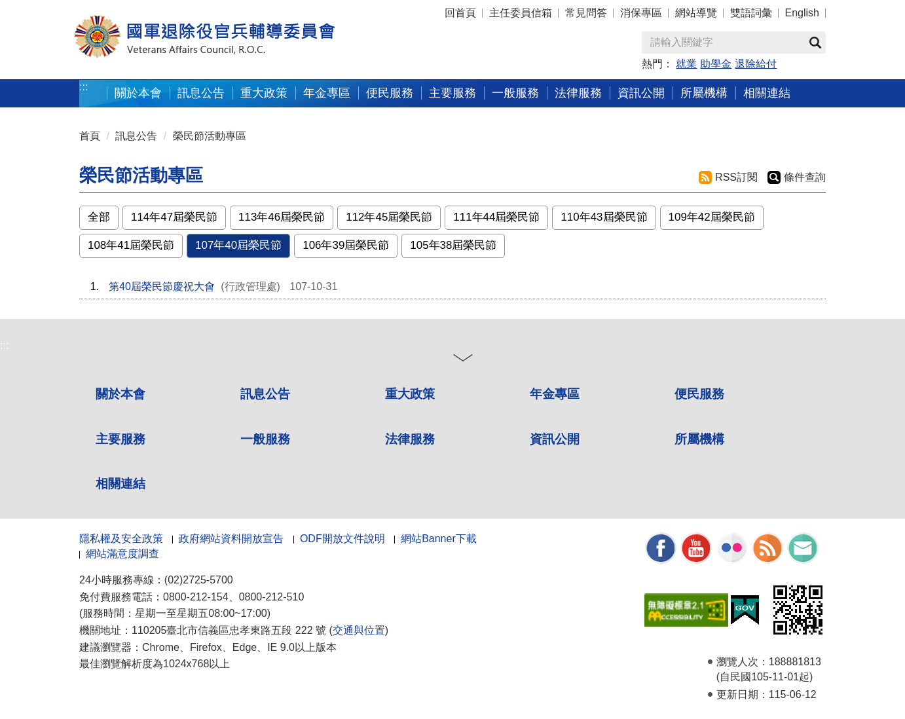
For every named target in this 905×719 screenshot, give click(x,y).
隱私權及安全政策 (121, 538)
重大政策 (263, 93)
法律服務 (410, 439)
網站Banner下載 (439, 538)
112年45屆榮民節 (389, 217)
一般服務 (265, 439)
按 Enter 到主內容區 (59, 8)
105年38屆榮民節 (453, 245)
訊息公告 (136, 135)
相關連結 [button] (766, 93)
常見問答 (586, 12)
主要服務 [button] (452, 93)
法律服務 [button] (578, 93)
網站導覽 (696, 12)
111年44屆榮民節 (496, 217)
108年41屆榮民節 (131, 245)
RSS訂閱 (736, 177)
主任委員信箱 (520, 12)
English (802, 12)
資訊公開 (555, 439)
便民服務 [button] (389, 93)
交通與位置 (359, 630)
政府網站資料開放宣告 (231, 538)
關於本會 (120, 394)
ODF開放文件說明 (342, 538)
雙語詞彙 (751, 12)
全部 (99, 217)
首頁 (89, 135)
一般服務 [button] (515, 93)
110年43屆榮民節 (604, 217)
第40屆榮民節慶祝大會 (162, 286)
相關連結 (120, 483)
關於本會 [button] (138, 93)
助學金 (715, 63)
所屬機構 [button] (704, 93)
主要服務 (120, 439)
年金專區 (326, 93)
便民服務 (699, 394)
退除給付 (756, 63)
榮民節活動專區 (209, 135)
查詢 (815, 42)
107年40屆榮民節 (238, 245)
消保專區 (641, 12)
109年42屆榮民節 (712, 217)
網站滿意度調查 (122, 553)
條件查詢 (805, 177)
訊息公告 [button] (201, 93)
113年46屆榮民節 (281, 217)
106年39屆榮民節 (346, 245)
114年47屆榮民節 (174, 217)
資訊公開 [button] (641, 93)
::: (83, 86)
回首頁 (460, 12)
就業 (686, 63)
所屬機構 (699, 439)
